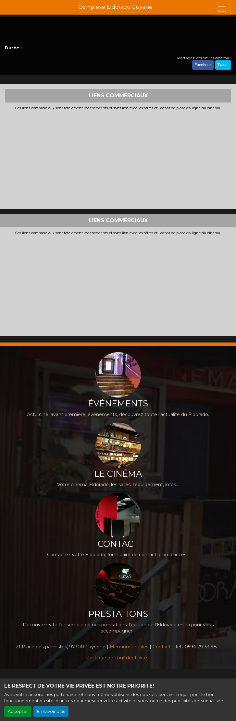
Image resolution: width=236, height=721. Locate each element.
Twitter (223, 65)
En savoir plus (51, 711)
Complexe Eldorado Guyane (115, 7)
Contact (162, 647)
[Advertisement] (118, 159)
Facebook (203, 65)
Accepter (18, 711)
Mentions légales (129, 647)
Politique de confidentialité (116, 658)
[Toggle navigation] (222, 9)
